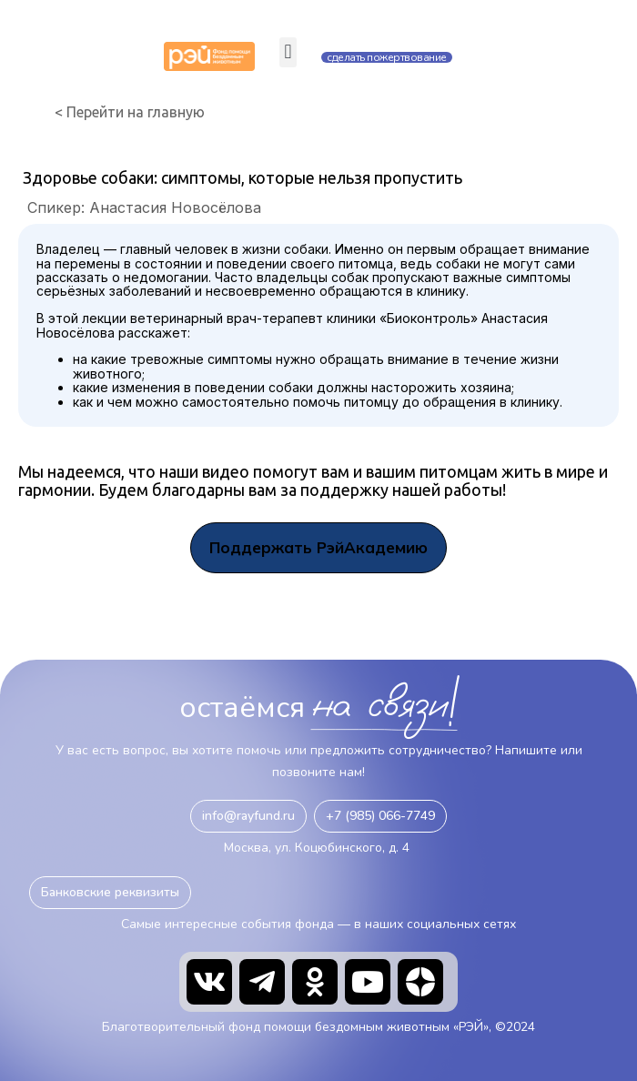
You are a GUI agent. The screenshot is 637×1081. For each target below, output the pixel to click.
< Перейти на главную (130, 112)
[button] (288, 52)
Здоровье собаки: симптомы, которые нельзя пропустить (242, 177)
